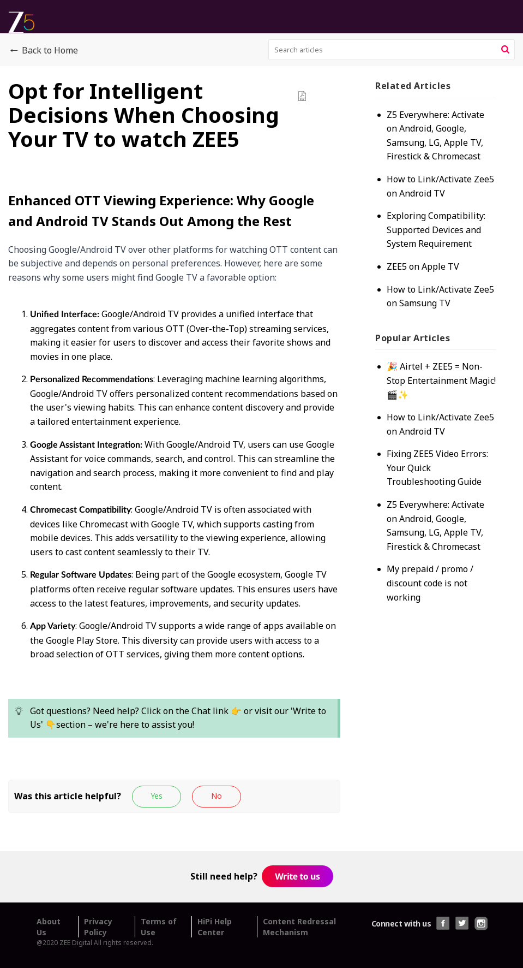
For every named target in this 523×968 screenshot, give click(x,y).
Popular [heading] (412, 338)
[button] (505, 49)
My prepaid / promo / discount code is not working (430, 583)
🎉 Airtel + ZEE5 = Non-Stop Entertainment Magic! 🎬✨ (441, 380)
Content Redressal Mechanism (299, 926)
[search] (391, 49)
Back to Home (43, 51)
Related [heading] (412, 86)
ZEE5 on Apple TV (423, 266)
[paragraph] (174, 472)
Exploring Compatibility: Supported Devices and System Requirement (436, 230)
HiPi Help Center (214, 926)
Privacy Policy (98, 926)
